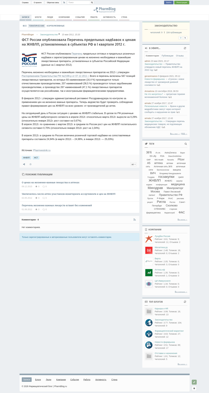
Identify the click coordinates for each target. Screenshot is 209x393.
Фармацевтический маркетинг (169, 331)
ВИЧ (153, 173)
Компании (64, 17)
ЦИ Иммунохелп (163, 281)
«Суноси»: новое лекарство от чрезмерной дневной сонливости (164, 82)
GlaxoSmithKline (174, 156)
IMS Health (159, 160)
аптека (158, 163)
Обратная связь (53, 2)
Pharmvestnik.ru (42, 150)
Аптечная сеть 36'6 (163, 166)
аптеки (169, 163)
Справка (25, 2)
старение (173, 209)
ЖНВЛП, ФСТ (104, 10)
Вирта (158, 258)
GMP (149, 160)
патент (152, 195)
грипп (181, 177)
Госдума (151, 177)
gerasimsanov (151, 76)
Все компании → (181, 292)
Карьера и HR (161, 308)
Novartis (170, 160)
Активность (109, 17)
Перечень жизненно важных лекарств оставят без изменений (57, 205)
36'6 (149, 152)
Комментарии (152, 56)
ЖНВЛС (168, 181)
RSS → (184, 134)
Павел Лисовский (172, 191)
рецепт (150, 202)
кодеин (149, 185)
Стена (124, 17)
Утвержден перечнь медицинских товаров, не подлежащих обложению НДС (165, 124)
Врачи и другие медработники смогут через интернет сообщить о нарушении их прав (165, 109)
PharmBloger (28, 34)
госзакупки (166, 177)
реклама (180, 198)
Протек (150, 198)
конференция (161, 185)
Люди (50, 17)
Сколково (172, 205)
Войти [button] (168, 2)
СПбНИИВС (160, 209)
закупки (179, 181)
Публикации (167, 56)
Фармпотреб (169, 213)
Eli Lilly (153, 156)
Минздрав (155, 188)
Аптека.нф (160, 270)
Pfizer (181, 159)
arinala (148, 103)
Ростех (172, 202)
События (80, 17)
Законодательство (49, 34)
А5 (148, 163)
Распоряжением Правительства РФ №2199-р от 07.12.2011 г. (55, 76)
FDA (162, 156)
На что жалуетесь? (154, 94)
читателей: (156, 32)
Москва (155, 191)
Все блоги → (182, 364)
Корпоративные (56, 26)
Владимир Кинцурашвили (170, 173)
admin (147, 61)
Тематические (36, 26)
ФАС (182, 212)
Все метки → (182, 219)
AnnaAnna (149, 91)
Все (25, 26)
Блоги (38, 17)
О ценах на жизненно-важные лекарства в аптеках (50, 182)
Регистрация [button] (181, 2)
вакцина (177, 170)
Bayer (182, 153)
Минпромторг (175, 188)
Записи (25, 18)
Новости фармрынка (155, 79)
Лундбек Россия (162, 236)
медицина (178, 184)
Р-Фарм (160, 198)
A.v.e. (158, 152)
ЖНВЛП (26, 158)
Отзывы (180, 56)
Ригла (161, 202)
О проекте (38, 2)
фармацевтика (153, 212)
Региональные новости (156, 106)
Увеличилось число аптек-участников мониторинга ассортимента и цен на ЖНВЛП (68, 194)
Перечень (77, 53)
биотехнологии (163, 170)
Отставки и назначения (166, 353)
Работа (93, 17)
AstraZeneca (170, 152)
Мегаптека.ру (161, 247)
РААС (170, 198)
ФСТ (36, 158)
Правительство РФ (170, 194)
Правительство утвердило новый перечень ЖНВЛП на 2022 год (163, 67)
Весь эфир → (175, 134)
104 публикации (174, 32)
